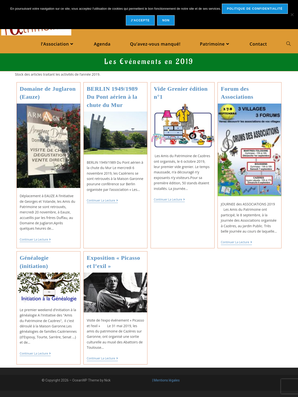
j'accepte (140, 20)
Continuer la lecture (35, 240)
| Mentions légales (166, 380)
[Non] (292, 14)
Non (165, 20)
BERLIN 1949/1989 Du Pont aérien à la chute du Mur (112, 97)
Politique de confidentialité (255, 8)
